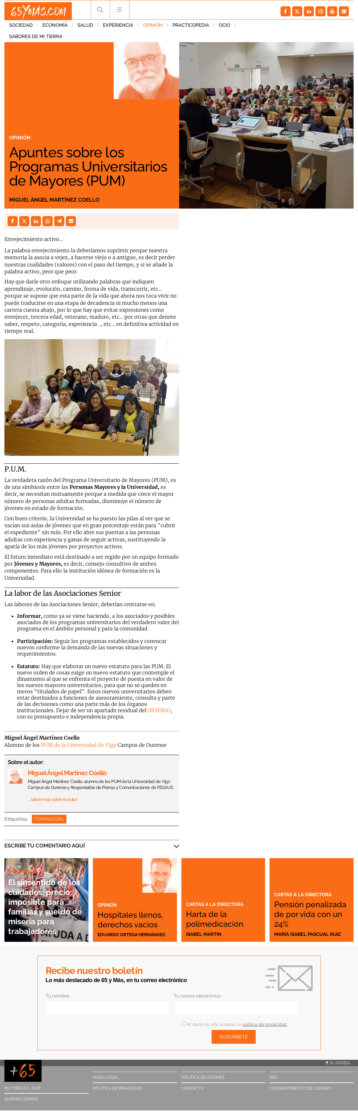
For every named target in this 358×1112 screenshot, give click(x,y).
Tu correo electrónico (197, 996)
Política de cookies (202, 1077)
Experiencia (118, 28)
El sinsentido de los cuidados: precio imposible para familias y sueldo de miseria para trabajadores (45, 896)
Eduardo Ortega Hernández (134, 934)
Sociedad (21, 28)
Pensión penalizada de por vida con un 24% (309, 908)
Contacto (192, 1088)
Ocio (224, 28)
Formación (49, 819)
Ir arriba (338, 1062)
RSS (273, 1077)
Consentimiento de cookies (300, 1088)
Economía (55, 28)
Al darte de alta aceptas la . (234, 1024)
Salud (85, 28)
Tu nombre (58, 996)
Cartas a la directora (218, 904)
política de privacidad (264, 1024)
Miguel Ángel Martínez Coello (62, 199)
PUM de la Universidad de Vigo (78, 745)
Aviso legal (106, 1077)
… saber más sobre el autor (52, 799)
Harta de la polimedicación (221, 918)
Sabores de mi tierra (266, 28)
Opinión (153, 28)
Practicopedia (191, 28)
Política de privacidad (117, 1088)
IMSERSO (159, 710)
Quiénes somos (21, 1099)
